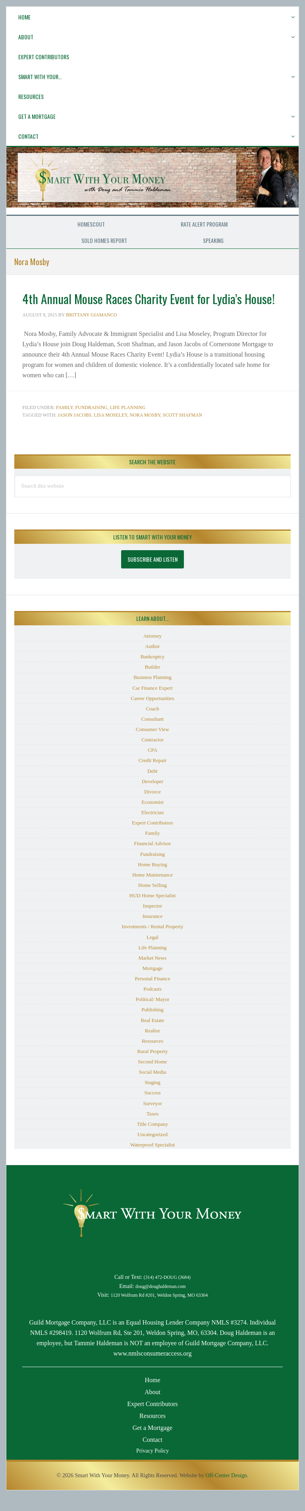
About (152, 1406)
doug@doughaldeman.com (160, 1300)
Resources (152, 1055)
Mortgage (153, 982)
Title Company (152, 1138)
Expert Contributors (152, 837)
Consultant (152, 733)
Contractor (152, 754)
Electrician (152, 827)
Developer (152, 796)
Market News (152, 972)
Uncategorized (152, 1149)
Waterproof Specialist (152, 1159)
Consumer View (152, 744)
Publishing (152, 1024)
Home (152, 1394)
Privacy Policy (152, 1465)
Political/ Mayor (153, 1013)
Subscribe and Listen (152, 573)
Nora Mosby (144, 429)
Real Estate (152, 1035)
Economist (152, 816)
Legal (152, 951)
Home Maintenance (152, 889)
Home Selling (152, 899)
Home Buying (152, 879)
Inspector (152, 920)
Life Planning (128, 422)
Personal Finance (152, 993)
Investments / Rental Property (152, 941)
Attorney (152, 650)
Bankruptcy (153, 671)
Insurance (153, 930)
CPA (152, 764)
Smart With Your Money (152, 189)
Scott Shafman (182, 429)
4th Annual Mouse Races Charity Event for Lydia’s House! (149, 304)
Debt (152, 785)
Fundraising (91, 422)
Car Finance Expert (152, 702)
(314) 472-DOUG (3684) (167, 1291)
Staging (152, 1097)
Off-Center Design (226, 1490)
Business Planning (152, 691)
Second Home (152, 1076)
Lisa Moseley (110, 429)
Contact (152, 1454)
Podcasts (152, 1003)
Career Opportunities (152, 713)
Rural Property (152, 1066)
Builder (152, 681)
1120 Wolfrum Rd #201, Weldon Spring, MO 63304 (159, 1309)
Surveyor (152, 1118)
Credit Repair (152, 775)
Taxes (152, 1128)
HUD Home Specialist (152, 910)
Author (152, 660)
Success (152, 1107)
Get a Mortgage (152, 1442)
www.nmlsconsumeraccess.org (153, 1367)
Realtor (152, 1045)
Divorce (152, 806)
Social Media (152, 1086)
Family (64, 422)
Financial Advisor (152, 858)
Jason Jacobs (74, 429)
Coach (152, 723)
